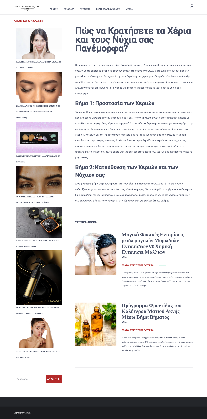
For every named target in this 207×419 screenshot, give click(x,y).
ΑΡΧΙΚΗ (54, 9)
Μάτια (129, 9)
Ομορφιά (69, 9)
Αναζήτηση (54, 379)
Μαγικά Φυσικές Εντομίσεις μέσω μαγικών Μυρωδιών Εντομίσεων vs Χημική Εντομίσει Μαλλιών (153, 243)
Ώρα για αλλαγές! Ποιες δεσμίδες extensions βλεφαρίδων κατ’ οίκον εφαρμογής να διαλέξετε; (38, 112)
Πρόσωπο (85, 9)
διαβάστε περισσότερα (138, 265)
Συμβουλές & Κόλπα (108, 9)
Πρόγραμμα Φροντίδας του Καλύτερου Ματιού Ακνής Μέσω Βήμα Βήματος (151, 311)
